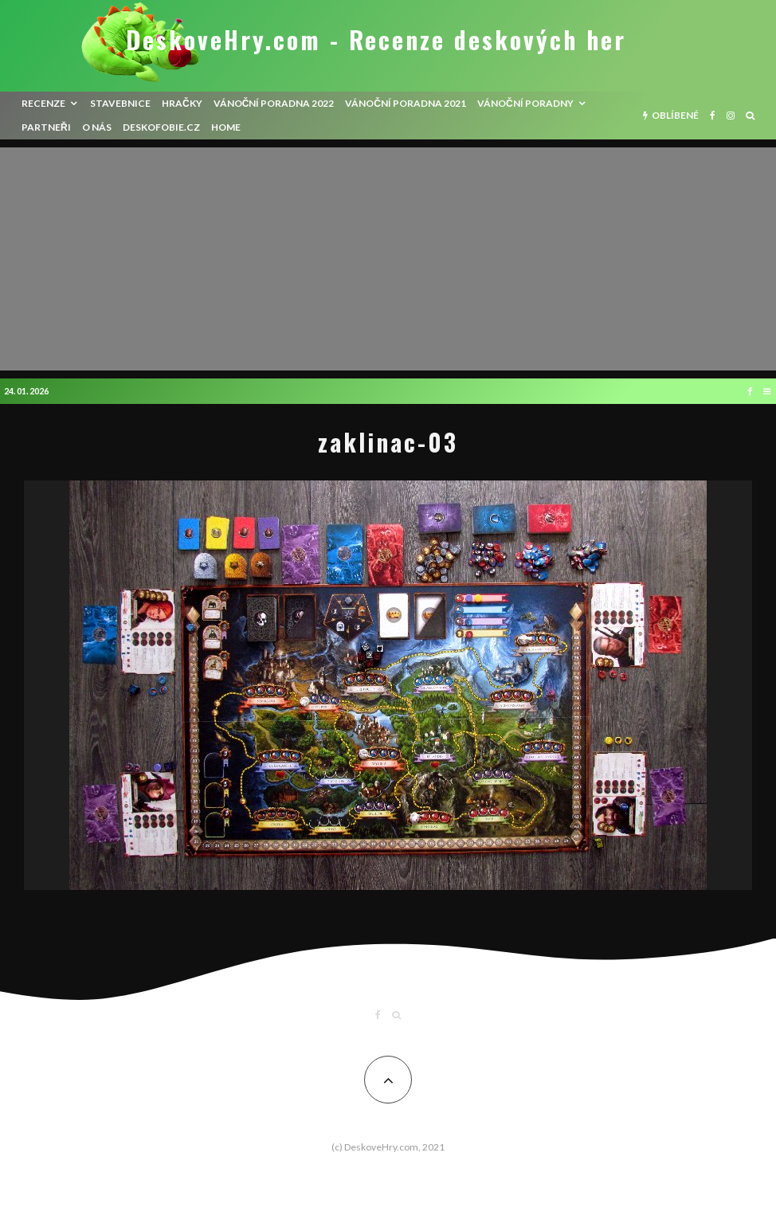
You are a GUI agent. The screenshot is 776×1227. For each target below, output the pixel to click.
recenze (43, 103)
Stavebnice (120, 103)
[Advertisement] (388, 258)
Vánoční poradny (525, 103)
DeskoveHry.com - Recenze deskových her (376, 40)
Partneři (46, 127)
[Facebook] (712, 115)
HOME (226, 127)
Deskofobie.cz (161, 127)
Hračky (182, 103)
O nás (97, 127)
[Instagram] (730, 115)
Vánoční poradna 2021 (405, 103)
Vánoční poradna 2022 (274, 103)
